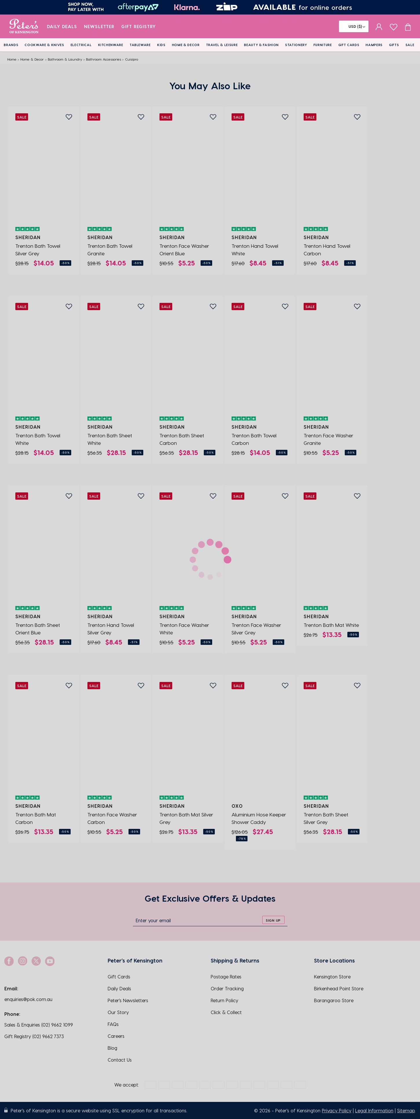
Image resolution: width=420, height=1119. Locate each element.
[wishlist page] (393, 26)
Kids (161, 45)
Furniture (322, 45)
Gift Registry (138, 26)
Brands (11, 45)
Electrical (81, 45)
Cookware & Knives (44, 45)
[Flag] (353, 26)
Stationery (296, 45)
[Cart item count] (408, 26)
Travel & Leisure (222, 45)
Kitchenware (110, 45)
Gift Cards (349, 45)
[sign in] (379, 26)
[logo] (24, 26)
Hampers (374, 45)
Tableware (140, 45)
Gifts (394, 45)
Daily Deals (62, 26)
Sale (410, 45)
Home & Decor (186, 45)
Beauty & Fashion (261, 45)
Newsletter (99, 26)
